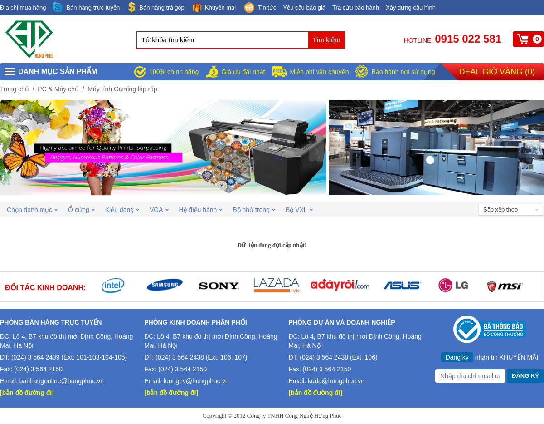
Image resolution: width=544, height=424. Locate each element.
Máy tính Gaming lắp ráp (122, 89)
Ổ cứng (81, 209)
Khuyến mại (213, 7)
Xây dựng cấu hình (411, 7)
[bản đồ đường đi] (27, 392)
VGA (159, 209)
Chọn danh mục (32, 209)
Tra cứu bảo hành (355, 7)
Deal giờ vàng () (497, 71)
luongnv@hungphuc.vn (196, 381)
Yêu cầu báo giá (304, 7)
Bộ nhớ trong (254, 209)
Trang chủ (14, 89)
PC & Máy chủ (58, 89)
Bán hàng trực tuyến (86, 7)
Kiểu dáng (122, 209)
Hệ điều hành (201, 209)
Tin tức (259, 8)
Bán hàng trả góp (155, 7)
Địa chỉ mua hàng (23, 7)
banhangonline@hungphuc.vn (61, 381)
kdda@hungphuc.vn (336, 381)
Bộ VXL (299, 209)
